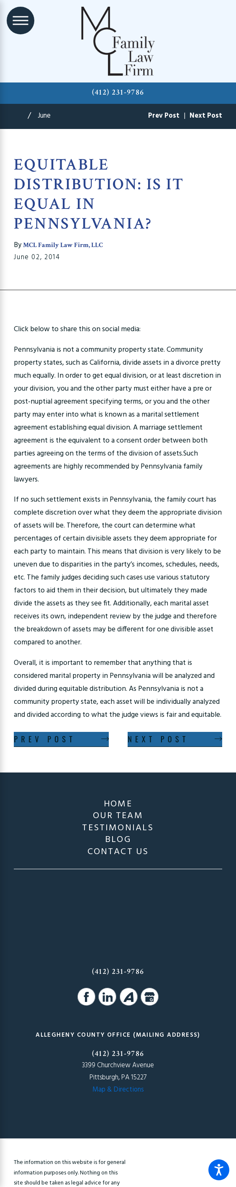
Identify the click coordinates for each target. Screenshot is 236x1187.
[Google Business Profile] (150, 997)
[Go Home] (21, 116)
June (44, 116)
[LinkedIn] (107, 997)
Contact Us (118, 852)
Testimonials (118, 828)
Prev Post (45, 738)
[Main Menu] (20, 20)
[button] (218, 1169)
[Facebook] (86, 997)
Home (118, 804)
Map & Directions (118, 1089)
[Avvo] (129, 997)
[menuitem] (118, 804)
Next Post (158, 738)
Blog (118, 840)
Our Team (118, 816)
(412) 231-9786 (118, 92)
